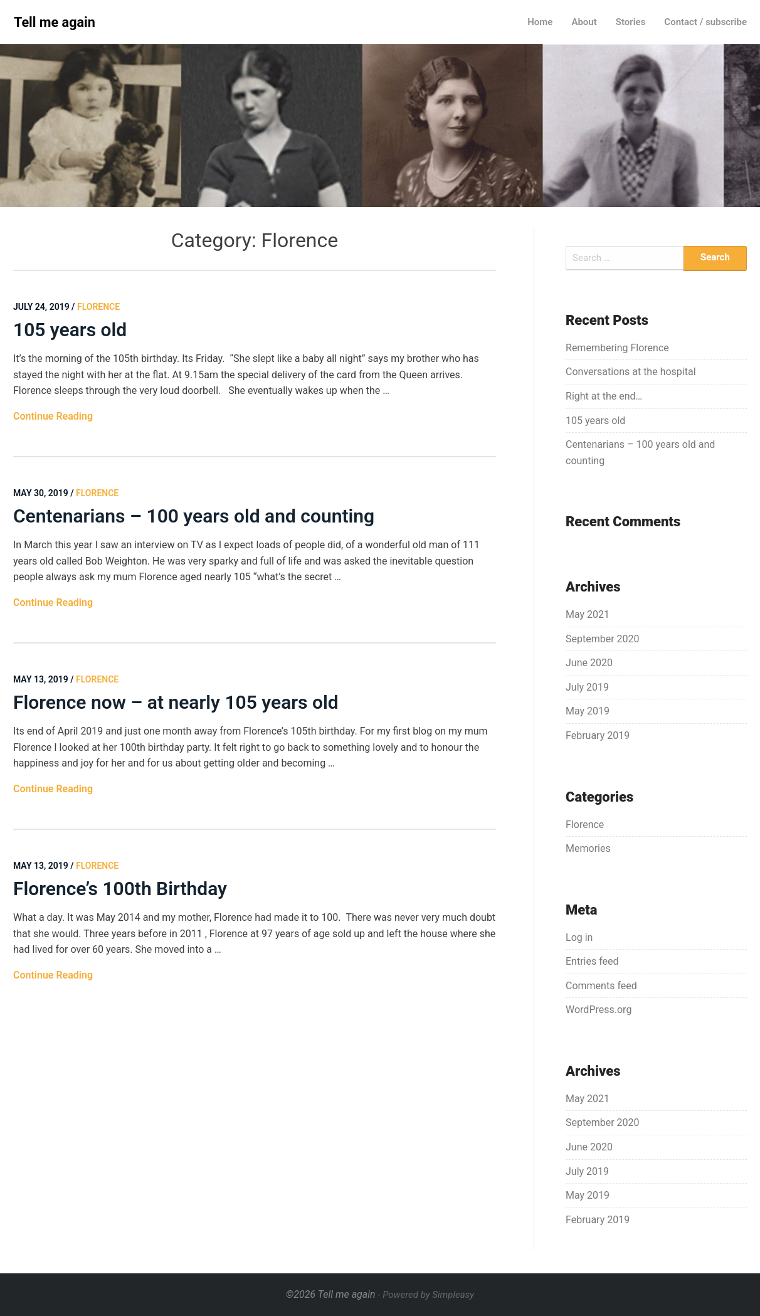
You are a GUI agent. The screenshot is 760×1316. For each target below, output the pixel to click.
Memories (588, 848)
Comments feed (601, 986)
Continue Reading (53, 416)
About (583, 22)
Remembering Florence (617, 348)
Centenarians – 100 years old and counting (193, 516)
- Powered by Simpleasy (426, 1294)
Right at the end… (604, 396)
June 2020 (589, 663)
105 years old (70, 330)
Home (539, 22)
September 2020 (603, 639)
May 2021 (588, 614)
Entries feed (592, 961)
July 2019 (587, 687)
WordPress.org (598, 1010)
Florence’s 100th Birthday (122, 888)
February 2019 (598, 735)
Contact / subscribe (705, 22)
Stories (631, 22)
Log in (579, 937)
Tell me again (54, 22)
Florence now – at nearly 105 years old (176, 702)
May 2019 (588, 711)
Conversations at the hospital (631, 372)
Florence (585, 824)
